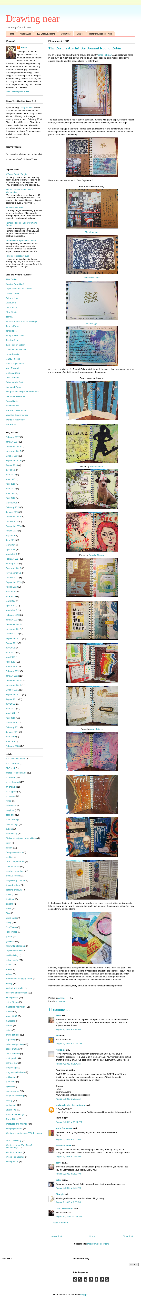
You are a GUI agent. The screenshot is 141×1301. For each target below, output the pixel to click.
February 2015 (13, 507)
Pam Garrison (12, 377)
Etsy (8, 913)
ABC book (10, 768)
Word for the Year (14, 1152)
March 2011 (11, 722)
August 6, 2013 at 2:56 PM (68, 1156)
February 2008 (13, 746)
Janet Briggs (91, 323)
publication (11, 1077)
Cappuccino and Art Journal (19, 288)
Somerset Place (13, 387)
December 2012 (13, 624)
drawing (9, 894)
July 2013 (10, 591)
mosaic (9, 1025)
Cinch (8, 843)
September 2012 (13, 638)
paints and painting (15, 1044)
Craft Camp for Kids (15, 861)
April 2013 (10, 605)
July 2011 (10, 704)
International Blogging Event (19, 978)
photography (12, 1058)
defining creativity (14, 890)
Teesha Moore (12, 405)
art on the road (13, 782)
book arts (10, 815)
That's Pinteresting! (15, 1114)
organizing (11, 1039)
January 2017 (12, 442)
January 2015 (12, 512)
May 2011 (10, 713)
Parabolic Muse (63, 1145)
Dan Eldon (11, 302)
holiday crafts (12, 960)
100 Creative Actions (46, 34)
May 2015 (10, 493)
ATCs (8, 801)
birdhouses (11, 805)
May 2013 (10, 601)
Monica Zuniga (13, 373)
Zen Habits (11, 424)
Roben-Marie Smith (15, 382)
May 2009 (10, 741)
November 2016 (13, 451)
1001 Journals (12, 763)
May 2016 (10, 479)
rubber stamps (12, 1091)
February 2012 (13, 671)
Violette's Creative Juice (17, 415)
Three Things (12, 1119)
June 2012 (11, 652)
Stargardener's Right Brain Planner (22, 391)
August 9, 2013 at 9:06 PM (68, 1202)
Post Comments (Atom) (98, 1244)
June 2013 (11, 596)
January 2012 (12, 676)
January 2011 (12, 732)
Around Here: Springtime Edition (21, 240)
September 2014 (13, 526)
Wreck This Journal (15, 1157)
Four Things (11, 932)
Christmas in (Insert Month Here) (21, 838)
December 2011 (13, 680)
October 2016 (12, 456)
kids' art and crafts (14, 988)
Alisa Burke (11, 279)
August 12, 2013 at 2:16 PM (69, 1216)
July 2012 (10, 647)
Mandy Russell (13, 359)
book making (12, 819)
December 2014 (13, 516)
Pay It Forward (13, 1053)
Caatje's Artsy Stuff (15, 284)
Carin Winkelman (64, 1208)
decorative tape (13, 885)
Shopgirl (60, 1194)
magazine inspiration (15, 1007)
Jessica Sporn (12, 340)
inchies (9, 974)
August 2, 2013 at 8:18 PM (68, 1029)
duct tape (10, 899)
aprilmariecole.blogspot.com (70, 1105)
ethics (8, 908)
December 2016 (13, 446)
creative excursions (15, 871)
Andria (23, 47)
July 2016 (10, 470)
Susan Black (12, 401)
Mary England (12, 368)
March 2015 (11, 502)
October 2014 (12, 521)
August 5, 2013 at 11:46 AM (69, 1122)
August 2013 (12, 587)
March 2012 (11, 666)
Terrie (58, 1163)
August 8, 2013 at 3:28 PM (68, 1174)
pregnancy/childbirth (15, 1072)
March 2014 (11, 554)
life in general (12, 997)
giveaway (10, 941)
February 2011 (13, 727)
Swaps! (80, 34)
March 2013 (11, 610)
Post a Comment (60, 1222)
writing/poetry (12, 1161)
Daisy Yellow (12, 298)
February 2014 (13, 559)
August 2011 (12, 699)
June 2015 (11, 488)
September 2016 (13, 460)
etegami (9, 904)
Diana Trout (11, 307)
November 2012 (13, 629)
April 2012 (10, 662)
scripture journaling (15, 1095)
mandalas (10, 1021)
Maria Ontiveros (64, 1128)
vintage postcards (14, 1128)
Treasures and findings (16, 1124)
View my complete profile (17, 91)
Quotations (65, 34)
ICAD (8, 969)
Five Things (11, 927)
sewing (9, 1100)
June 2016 (11, 474)
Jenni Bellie (11, 331)
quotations (11, 1081)
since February (105, 55)
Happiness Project (14, 950)
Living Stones (26, 107)
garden (9, 936)
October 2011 (12, 690)
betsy (58, 1180)
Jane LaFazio (12, 326)
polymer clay (12, 1063)
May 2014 (10, 545)
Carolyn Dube (12, 293)
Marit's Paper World (15, 363)
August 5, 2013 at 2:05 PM (68, 1139)
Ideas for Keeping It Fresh (100, 34)
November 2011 (13, 685)
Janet (58, 1015)
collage (9, 847)
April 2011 (10, 718)
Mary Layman (91, 232)
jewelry (9, 983)
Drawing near (33, 18)
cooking (9, 857)
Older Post (128, 1236)
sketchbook (11, 1105)
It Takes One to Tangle (16, 174)
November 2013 (13, 573)
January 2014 (12, 563)
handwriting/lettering (15, 946)
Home (11, 34)
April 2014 (10, 549)
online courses (13, 1035)
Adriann (60, 1050)
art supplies (11, 791)
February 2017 (13, 437)
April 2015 (10, 498)
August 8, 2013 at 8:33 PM (68, 1188)
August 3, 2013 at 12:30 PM (69, 1043)
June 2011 (11, 708)
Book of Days (12, 824)
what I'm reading (13, 1140)
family (8, 922)
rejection (10, 1086)
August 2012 (12, 643)
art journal (60, 1001)
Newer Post (56, 1236)
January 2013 (12, 620)
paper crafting (12, 1049)
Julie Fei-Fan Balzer (15, 345)
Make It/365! (25, 34)
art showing (11, 787)
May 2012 (10, 657)
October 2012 (12, 633)
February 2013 (13, 615)
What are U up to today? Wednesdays (24, 1133)
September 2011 (13, 694)
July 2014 (10, 535)
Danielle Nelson (91, 277)
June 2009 (11, 736)
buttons (9, 829)
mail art (9, 1011)
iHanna (9, 317)
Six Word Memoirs (14, 207)
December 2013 (13, 568)
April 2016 (10, 484)
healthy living (12, 955)
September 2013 (13, 582)
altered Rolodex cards (16, 773)
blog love (10, 810)
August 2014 (12, 530)
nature (9, 1030)
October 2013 (12, 577)
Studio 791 (11, 1110)
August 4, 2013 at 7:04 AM (68, 1064)
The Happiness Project (16, 410)
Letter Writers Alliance (16, 349)
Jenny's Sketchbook (15, 335)
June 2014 (11, 540)
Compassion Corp (14, 852)
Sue (58, 1035)
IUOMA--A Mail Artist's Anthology (21, 321)
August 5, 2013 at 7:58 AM (68, 1099)
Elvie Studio (11, 312)
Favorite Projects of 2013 (18, 256)
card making (11, 833)
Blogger (84, 1294)
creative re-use (13, 875)
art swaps (10, 796)
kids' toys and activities (16, 993)
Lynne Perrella (12, 354)
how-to (9, 964)
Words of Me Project (15, 420)
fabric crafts (11, 918)
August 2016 (12, 465)
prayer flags (11, 1067)
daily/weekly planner (15, 880)
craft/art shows (13, 866)
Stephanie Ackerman (15, 396)
